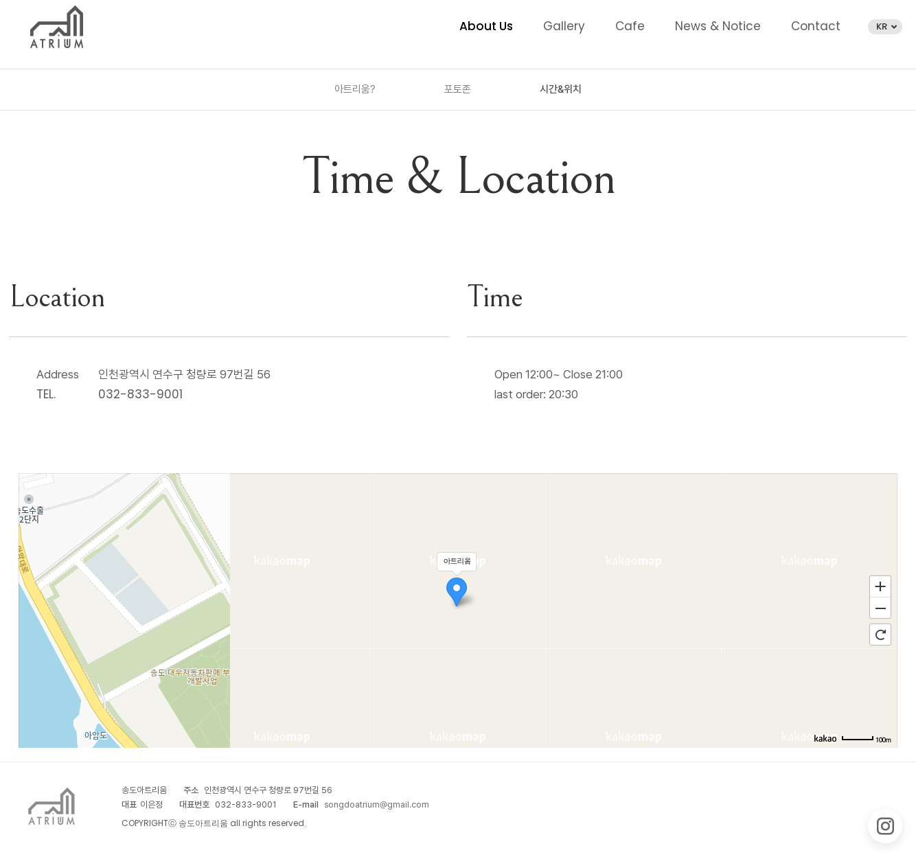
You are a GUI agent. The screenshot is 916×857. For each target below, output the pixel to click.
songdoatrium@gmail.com (376, 804)
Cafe (630, 26)
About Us (486, 26)
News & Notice (718, 26)
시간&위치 (561, 89)
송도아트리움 (56, 27)
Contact (815, 26)
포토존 (457, 89)
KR (886, 26)
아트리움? (355, 89)
